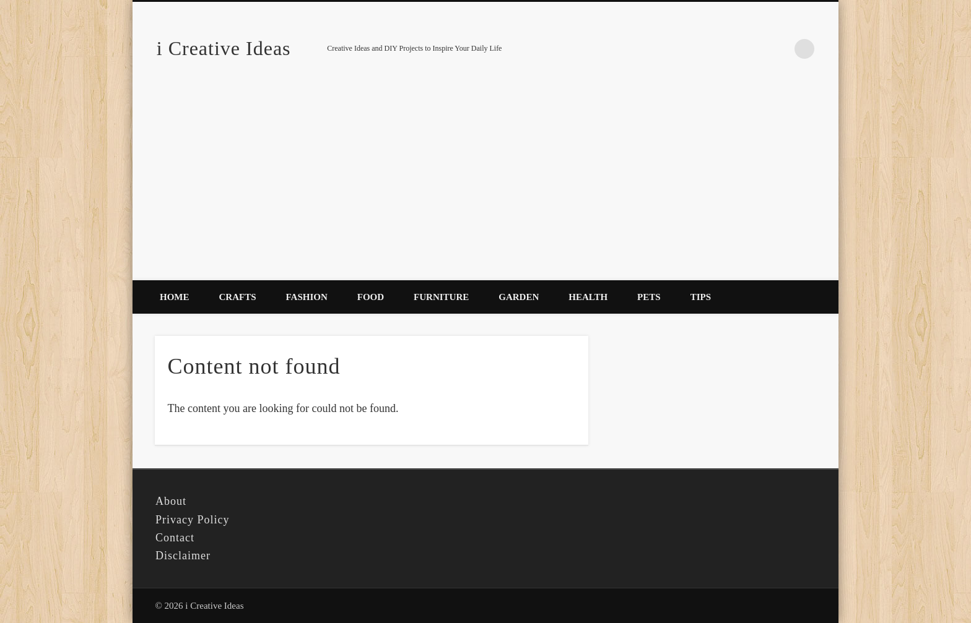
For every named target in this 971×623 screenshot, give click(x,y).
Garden (519, 297)
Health (587, 297)
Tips (700, 297)
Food (370, 297)
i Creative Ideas (224, 48)
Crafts (237, 297)
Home (174, 297)
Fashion (307, 297)
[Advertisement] (485, 187)
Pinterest (779, 49)
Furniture (441, 297)
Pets (649, 297)
